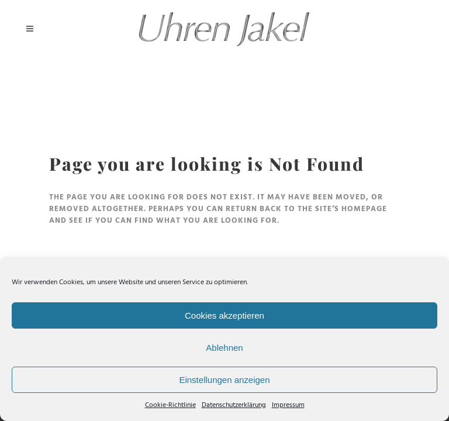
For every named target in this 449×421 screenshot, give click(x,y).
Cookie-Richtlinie (170, 405)
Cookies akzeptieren (224, 315)
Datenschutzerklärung (234, 405)
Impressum (288, 405)
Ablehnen (224, 348)
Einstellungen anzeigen (224, 380)
